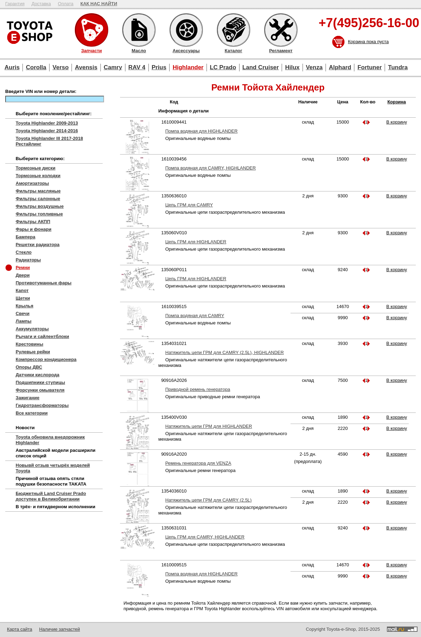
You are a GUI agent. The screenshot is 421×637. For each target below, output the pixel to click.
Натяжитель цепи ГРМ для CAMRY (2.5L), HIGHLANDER (224, 352)
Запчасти (91, 30)
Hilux (292, 67)
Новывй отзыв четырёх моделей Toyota (53, 468)
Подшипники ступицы (40, 382)
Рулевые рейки (33, 351)
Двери (23, 275)
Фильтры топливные (39, 214)
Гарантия (14, 3)
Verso (61, 67)
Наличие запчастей (59, 629)
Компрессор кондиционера (46, 359)
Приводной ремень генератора (197, 389)
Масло (139, 30)
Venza (314, 67)
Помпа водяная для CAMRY (194, 315)
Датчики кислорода (37, 374)
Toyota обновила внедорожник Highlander (50, 439)
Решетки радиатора (37, 244)
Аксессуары (186, 30)
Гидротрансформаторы (42, 405)
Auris (12, 67)
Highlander (188, 67)
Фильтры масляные (38, 191)
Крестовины (29, 344)
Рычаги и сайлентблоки (42, 336)
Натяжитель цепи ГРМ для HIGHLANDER (208, 426)
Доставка (41, 3)
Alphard (340, 67)
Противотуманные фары (43, 282)
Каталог (233, 30)
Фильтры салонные (38, 198)
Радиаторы (28, 259)
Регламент (280, 30)
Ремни (23, 267)
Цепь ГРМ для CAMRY (189, 204)
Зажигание (27, 397)
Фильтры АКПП (33, 221)
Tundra (397, 67)
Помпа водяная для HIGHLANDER (201, 131)
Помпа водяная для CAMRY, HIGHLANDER (210, 168)
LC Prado (223, 67)
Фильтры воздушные (40, 206)
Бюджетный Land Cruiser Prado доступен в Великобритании (51, 496)
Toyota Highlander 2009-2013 (47, 123)
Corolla (36, 67)
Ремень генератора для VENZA (198, 463)
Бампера (25, 236)
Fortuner (369, 67)
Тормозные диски (35, 168)
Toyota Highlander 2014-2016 (47, 130)
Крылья (24, 305)
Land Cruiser (261, 67)
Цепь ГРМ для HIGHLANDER (195, 241)
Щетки (23, 298)
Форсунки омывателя (40, 390)
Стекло (24, 252)
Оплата (65, 3)
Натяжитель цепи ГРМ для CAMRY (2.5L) (208, 500)
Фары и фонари (33, 229)
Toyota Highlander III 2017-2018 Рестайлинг (49, 141)
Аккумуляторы (32, 328)
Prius (159, 67)
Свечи (23, 313)
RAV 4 (136, 67)
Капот (22, 290)
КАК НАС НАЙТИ (98, 3)
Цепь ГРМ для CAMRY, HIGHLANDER (205, 537)
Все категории (32, 413)
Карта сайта (19, 629)
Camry (113, 67)
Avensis (86, 67)
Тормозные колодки (38, 175)
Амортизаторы (32, 183)
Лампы (23, 321)
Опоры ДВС (29, 367)
